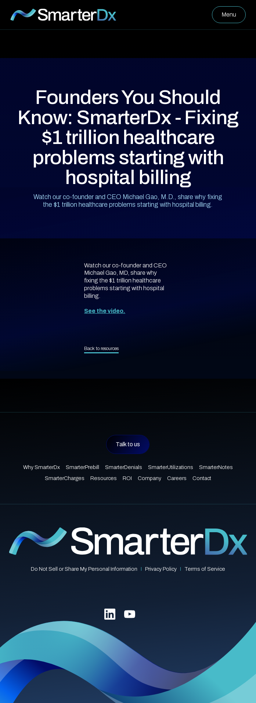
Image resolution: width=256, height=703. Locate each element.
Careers (177, 478)
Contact (201, 478)
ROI (127, 478)
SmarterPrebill (82, 467)
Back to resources (101, 348)
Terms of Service (204, 569)
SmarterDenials (123, 467)
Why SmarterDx (41, 467)
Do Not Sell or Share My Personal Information (84, 569)
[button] (229, 14)
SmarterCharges (64, 478)
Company (149, 478)
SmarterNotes (216, 467)
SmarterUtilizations (170, 467)
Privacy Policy (161, 569)
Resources (103, 478)
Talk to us (128, 444)
